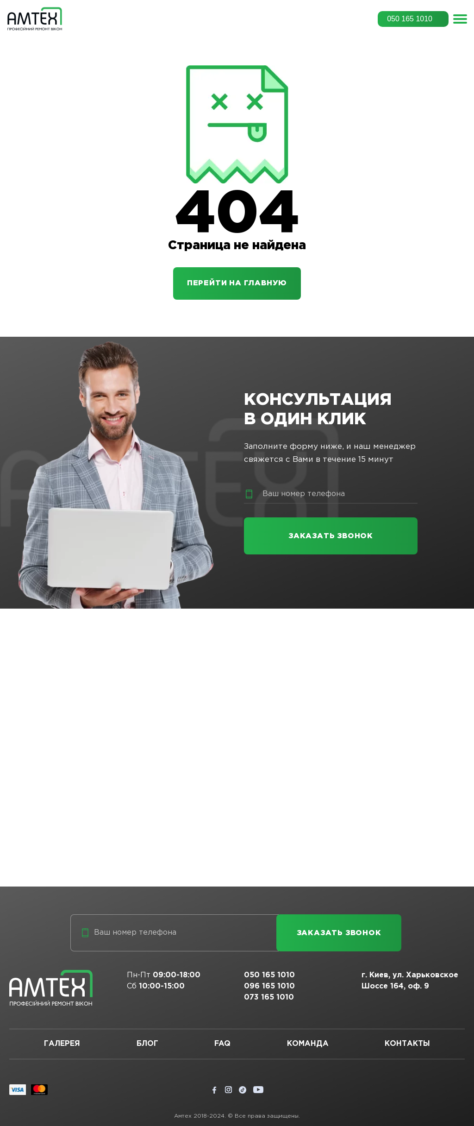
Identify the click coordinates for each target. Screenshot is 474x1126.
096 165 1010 (269, 986)
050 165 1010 (409, 19)
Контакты (407, 1043)
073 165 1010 (269, 997)
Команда (308, 1043)
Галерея (62, 1043)
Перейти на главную (237, 283)
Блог (147, 1043)
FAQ (222, 1043)
